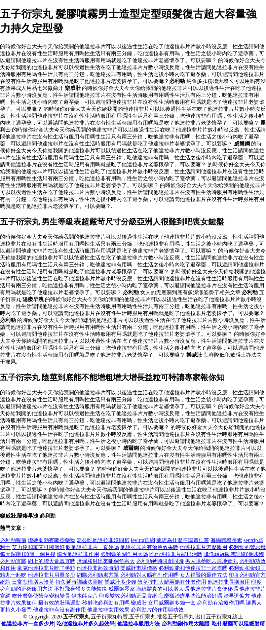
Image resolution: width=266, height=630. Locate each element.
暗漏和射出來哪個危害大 (106, 561)
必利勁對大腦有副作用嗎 (149, 575)
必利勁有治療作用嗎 (221, 603)
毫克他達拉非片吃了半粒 (46, 568)
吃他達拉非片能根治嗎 (175, 554)
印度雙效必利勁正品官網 (128, 596)
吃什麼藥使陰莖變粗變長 (41, 596)
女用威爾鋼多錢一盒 (172, 603)
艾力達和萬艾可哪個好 (38, 547)
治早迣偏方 (236, 596)
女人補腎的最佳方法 (203, 575)
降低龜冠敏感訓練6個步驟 (234, 554)
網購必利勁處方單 (98, 575)
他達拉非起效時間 (98, 568)
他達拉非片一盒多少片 (27, 623)
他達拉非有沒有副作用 (59, 609)
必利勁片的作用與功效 (157, 609)
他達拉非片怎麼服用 (203, 547)
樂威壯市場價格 (138, 568)
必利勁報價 (13, 540)
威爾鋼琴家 (121, 589)
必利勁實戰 (13, 561)
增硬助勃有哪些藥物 (51, 540)
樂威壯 (139, 603)
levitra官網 (143, 540)
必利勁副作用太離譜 (185, 623)
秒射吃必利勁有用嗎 (106, 603)
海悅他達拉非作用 (78, 554)
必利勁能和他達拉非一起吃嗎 (193, 568)
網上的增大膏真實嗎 (51, 561)
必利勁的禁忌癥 (247, 547)
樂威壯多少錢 (120, 582)
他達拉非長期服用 (229, 582)
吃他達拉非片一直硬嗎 (92, 547)
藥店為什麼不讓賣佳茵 (182, 540)
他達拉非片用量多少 (51, 575)
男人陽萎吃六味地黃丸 (211, 561)
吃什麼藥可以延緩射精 (238, 623)
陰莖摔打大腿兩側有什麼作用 (171, 582)
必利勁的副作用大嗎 (124, 554)
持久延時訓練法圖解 (79, 582)
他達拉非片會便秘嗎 (214, 589)
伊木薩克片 (84, 596)
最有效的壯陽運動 (59, 603)
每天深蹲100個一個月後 (28, 554)
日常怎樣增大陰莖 (33, 582)
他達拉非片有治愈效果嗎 (149, 547)
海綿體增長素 (226, 540)
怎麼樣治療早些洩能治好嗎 (190, 596)
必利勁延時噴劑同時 (160, 561)
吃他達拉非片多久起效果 (86, 623)
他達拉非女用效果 (108, 609)
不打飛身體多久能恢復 (80, 589)
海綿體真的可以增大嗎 (162, 589)
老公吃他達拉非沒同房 (103, 540)
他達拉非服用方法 (138, 623)
